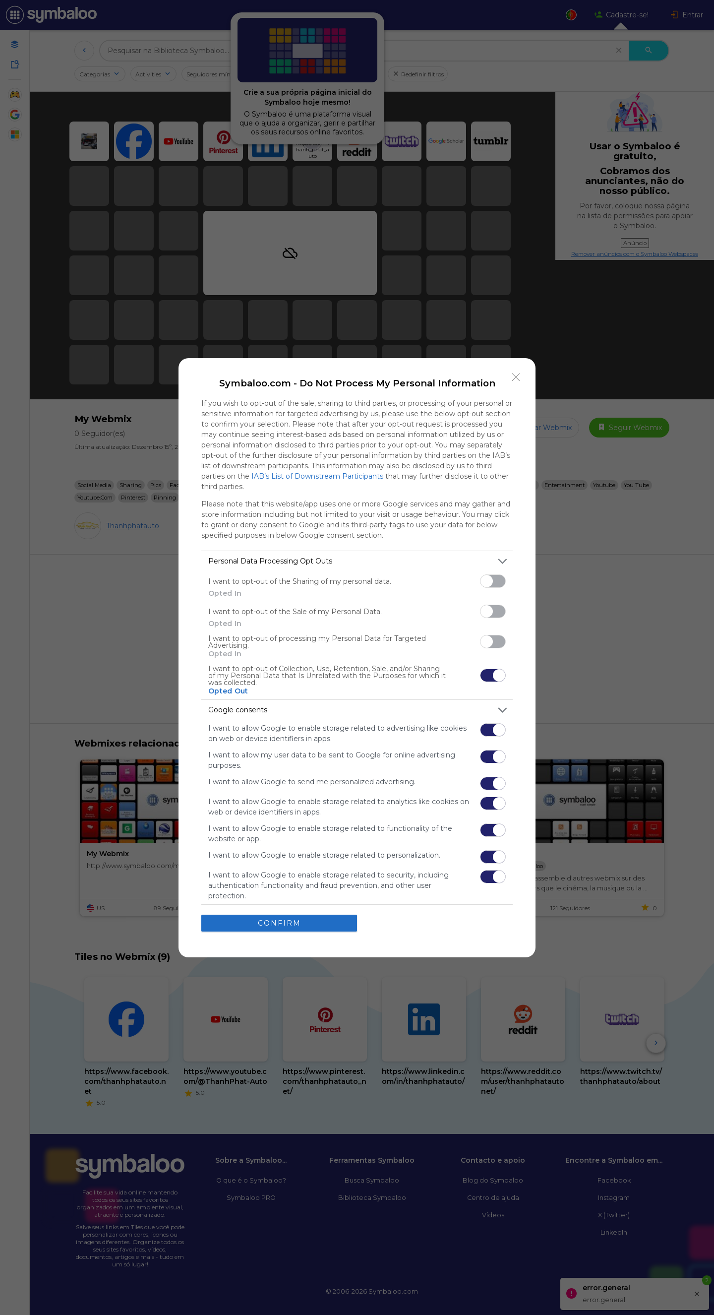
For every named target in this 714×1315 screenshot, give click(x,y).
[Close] (516, 377)
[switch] (493, 581)
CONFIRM (279, 923)
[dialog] (357, 657)
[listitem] (357, 561)
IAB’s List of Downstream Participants (317, 476)
